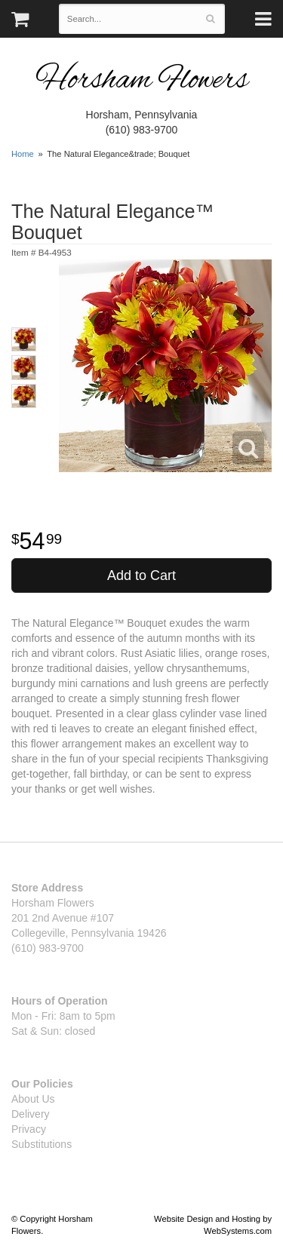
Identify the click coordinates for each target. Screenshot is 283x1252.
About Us (33, 1099)
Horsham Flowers (141, 81)
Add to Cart (141, 575)
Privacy (28, 1129)
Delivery (30, 1114)
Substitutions (41, 1144)
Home (22, 153)
